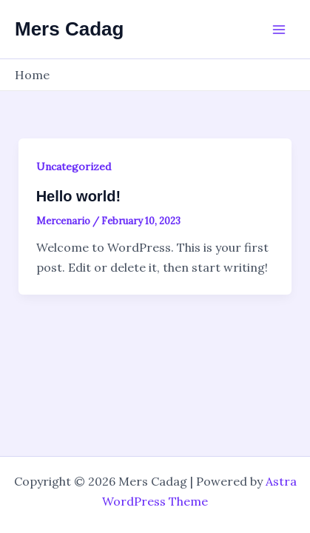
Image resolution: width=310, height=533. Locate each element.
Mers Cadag (69, 29)
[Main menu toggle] (279, 29)
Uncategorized (73, 166)
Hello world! (78, 196)
